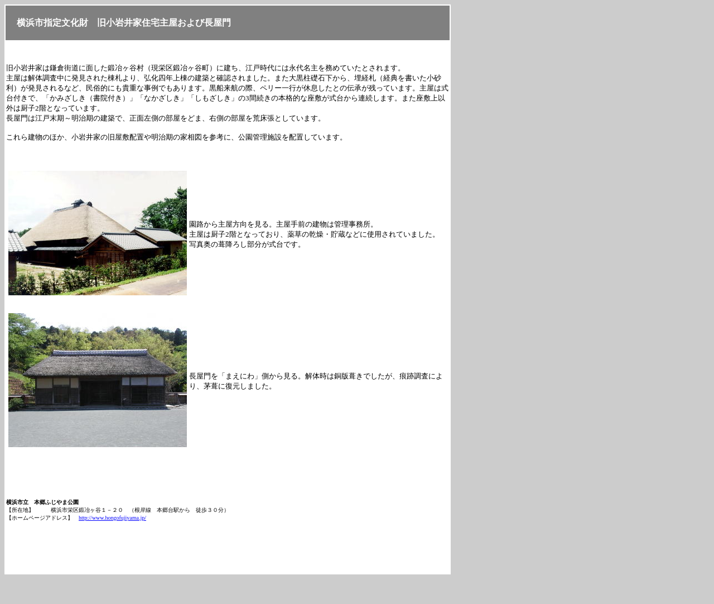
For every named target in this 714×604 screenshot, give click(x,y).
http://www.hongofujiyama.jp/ (112, 518)
